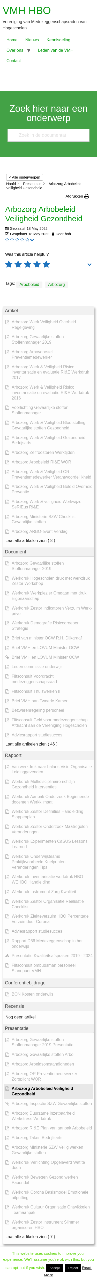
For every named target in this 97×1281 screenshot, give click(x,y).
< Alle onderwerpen (24, 177)
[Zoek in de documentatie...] (46, 135)
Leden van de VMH (55, 50)
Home (12, 40)
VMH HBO (27, 10)
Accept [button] (54, 1268)
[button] (77, 196)
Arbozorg (56, 284)
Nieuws (32, 40)
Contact (13, 60)
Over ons (14, 50)
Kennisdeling (58, 40)
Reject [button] (73, 1268)
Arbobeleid (29, 284)
